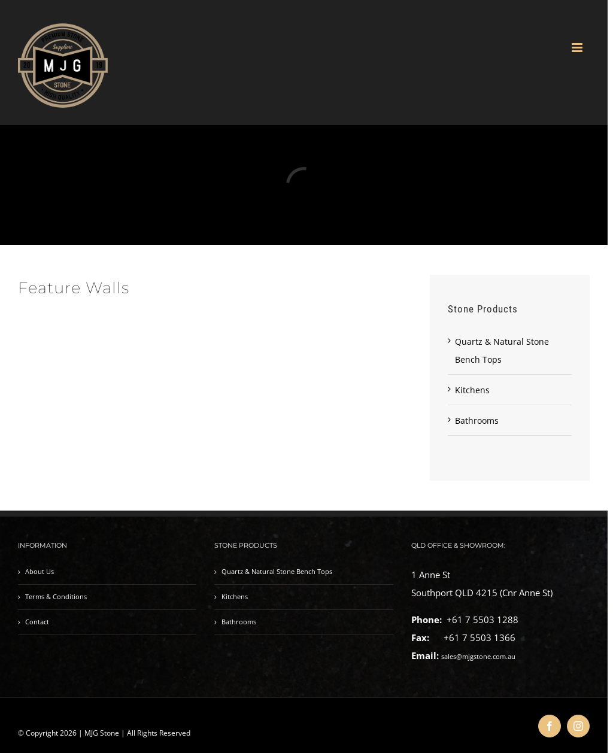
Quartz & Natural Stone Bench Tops (276, 571)
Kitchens (472, 390)
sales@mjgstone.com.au (478, 656)
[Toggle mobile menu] (578, 47)
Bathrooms (477, 420)
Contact (37, 622)
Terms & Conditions (56, 597)
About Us (39, 571)
